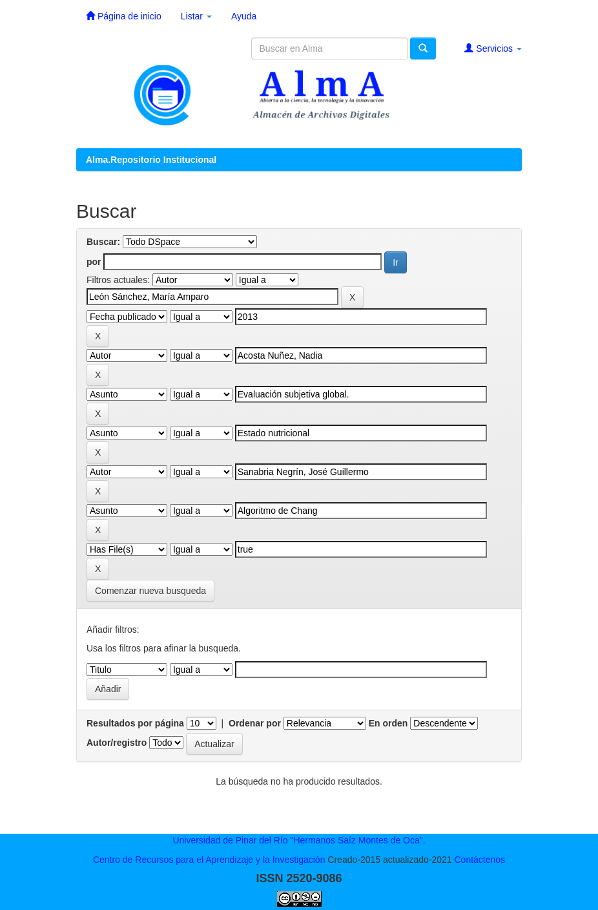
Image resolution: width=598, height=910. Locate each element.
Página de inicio (123, 15)
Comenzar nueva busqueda (150, 591)
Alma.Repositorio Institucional (151, 159)
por (94, 262)
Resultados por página (135, 723)
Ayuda (243, 16)
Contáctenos (479, 859)
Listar (196, 16)
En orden (388, 723)
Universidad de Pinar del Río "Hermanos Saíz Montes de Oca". (298, 840)
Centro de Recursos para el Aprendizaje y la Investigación (209, 859)
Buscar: (103, 242)
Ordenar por (255, 723)
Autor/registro (117, 742)
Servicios (493, 48)
